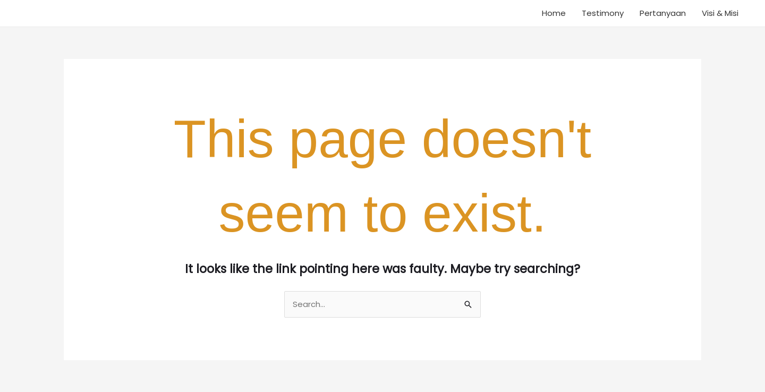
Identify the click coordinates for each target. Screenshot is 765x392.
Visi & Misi (720, 13)
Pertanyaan (663, 13)
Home (554, 13)
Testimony (603, 13)
